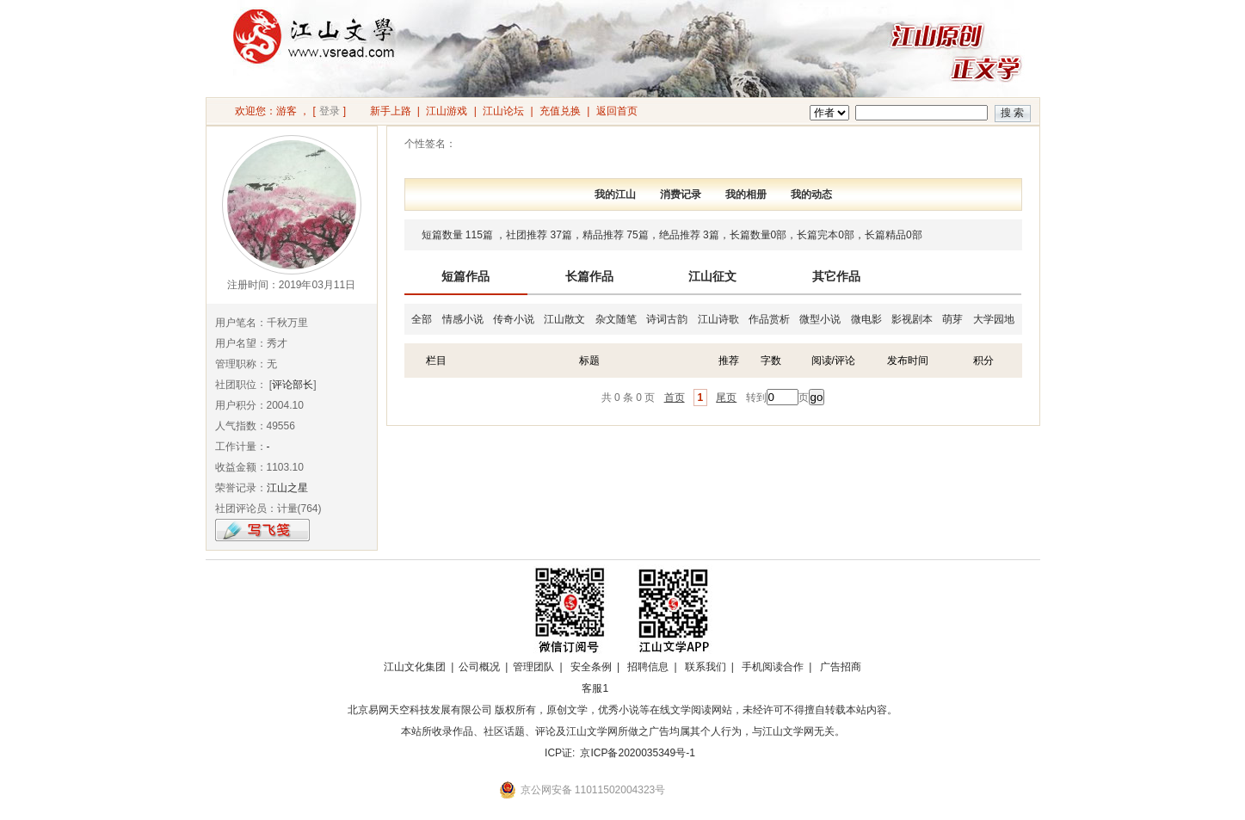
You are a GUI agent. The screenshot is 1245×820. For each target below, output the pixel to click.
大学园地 (993, 319)
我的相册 (746, 194)
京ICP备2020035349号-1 (637, 753)
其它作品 (836, 276)
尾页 (726, 398)
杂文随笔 (616, 319)
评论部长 (292, 385)
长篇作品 (589, 276)
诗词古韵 (666, 319)
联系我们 (705, 667)
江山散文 (564, 319)
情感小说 (463, 319)
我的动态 (811, 194)
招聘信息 (648, 667)
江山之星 (287, 488)
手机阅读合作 (773, 667)
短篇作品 (465, 276)
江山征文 (712, 276)
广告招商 (840, 667)
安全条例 (591, 667)
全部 (421, 319)
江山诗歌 (718, 319)
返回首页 (617, 111)
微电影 (866, 319)
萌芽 (952, 319)
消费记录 (680, 194)
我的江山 (615, 194)
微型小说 (820, 319)
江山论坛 (503, 111)
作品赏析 (769, 319)
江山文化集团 (415, 667)
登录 (329, 111)
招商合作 (642, 688)
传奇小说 (513, 319)
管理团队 (533, 667)
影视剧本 (912, 319)
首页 (674, 398)
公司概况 (479, 667)
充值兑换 (560, 111)
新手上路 (390, 111)
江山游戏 (446, 111)
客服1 (595, 688)
